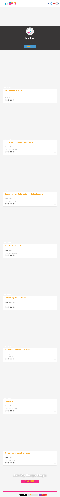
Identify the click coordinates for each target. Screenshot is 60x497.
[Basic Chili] (30, 381)
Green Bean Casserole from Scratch (19, 142)
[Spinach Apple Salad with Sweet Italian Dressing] (30, 174)
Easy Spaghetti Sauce (13, 90)
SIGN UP (29, 481)
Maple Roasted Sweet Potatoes (17, 349)
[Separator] (14, 100)
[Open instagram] (58, 3)
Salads (6, 191)
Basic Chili (9, 401)
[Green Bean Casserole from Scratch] (30, 122)
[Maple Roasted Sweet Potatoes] (30, 330)
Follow (43, 495)
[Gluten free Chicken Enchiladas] (30, 433)
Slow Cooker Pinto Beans (15, 246)
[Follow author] (30, 46)
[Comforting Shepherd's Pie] (30, 278)
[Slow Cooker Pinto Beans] (30, 226)
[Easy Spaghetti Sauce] (30, 71)
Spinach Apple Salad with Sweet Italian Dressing (24, 194)
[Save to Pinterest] (8, 100)
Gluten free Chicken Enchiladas (17, 453)
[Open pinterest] (53, 3)
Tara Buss (12, 95)
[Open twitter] (51, 3)
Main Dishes (7, 87)
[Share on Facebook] (6, 100)
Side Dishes (7, 139)
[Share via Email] (11, 100)
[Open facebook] (48, 3)
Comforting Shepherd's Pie (15, 298)
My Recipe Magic (33, 495)
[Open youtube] (56, 3)
